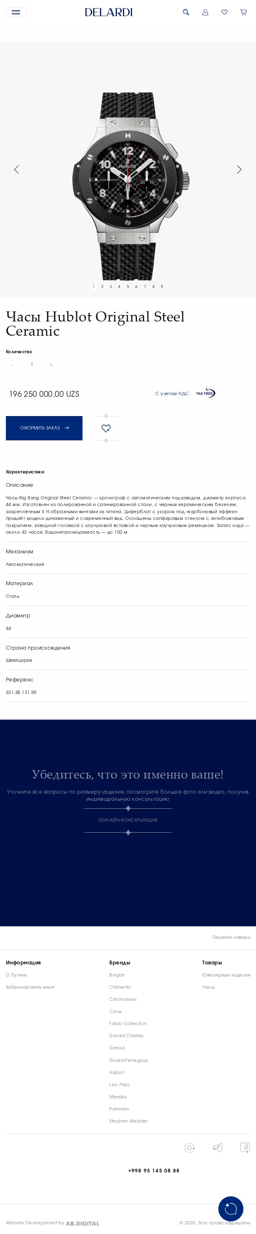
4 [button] (119, 287)
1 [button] (94, 287)
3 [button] (111, 287)
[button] (16, 12)
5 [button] (128, 287)
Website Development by (35, 1223)
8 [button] (154, 287)
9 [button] (162, 287)
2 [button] (102, 287)
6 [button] (136, 287)
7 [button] (145, 287)
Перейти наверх (231, 938)
